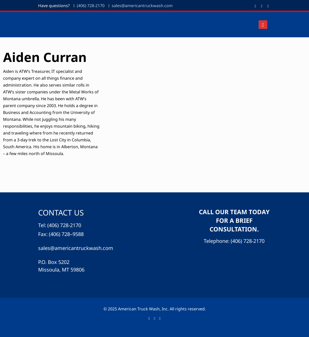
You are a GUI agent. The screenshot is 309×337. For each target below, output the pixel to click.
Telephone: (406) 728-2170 (234, 241)
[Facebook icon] (255, 5)
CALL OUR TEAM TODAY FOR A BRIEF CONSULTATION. (234, 220)
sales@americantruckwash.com (75, 248)
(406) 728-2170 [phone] (91, 5)
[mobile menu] (263, 24)
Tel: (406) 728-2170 (59, 225)
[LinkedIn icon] (262, 5)
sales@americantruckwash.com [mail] (142, 5)
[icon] (268, 5)
